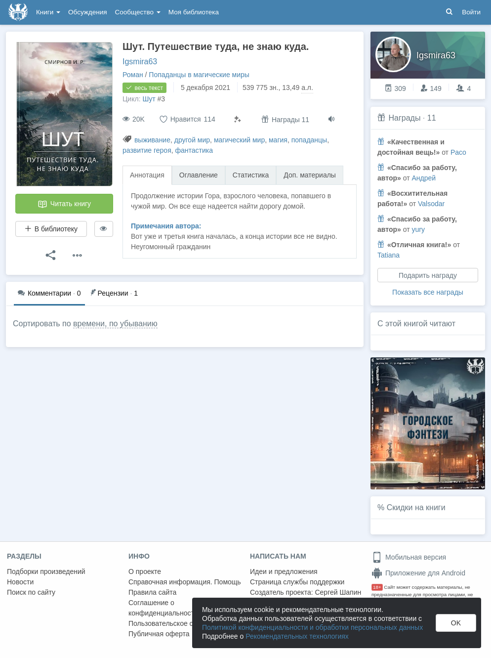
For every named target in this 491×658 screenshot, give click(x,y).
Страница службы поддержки (297, 582)
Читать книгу (64, 204)
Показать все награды (427, 292)
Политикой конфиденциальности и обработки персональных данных (312, 627)
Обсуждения (87, 12)
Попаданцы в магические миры (199, 75)
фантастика (194, 150)
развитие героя (147, 150)
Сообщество (138, 12)
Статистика (251, 175)
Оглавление (198, 175)
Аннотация (147, 175)
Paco (458, 152)
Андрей (423, 178)
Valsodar (431, 204)
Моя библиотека (193, 12)
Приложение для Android (418, 573)
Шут (148, 99)
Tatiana (388, 255)
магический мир (239, 140)
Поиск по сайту (31, 592)
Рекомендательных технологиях (297, 636)
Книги (48, 12)
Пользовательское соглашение (178, 623)
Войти (471, 12)
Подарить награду (428, 275)
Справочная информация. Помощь (184, 582)
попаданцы (309, 140)
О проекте (144, 571)
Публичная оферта (159, 634)
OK (456, 623)
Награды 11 (285, 119)
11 (431, 118)
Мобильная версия (408, 557)
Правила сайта (152, 592)
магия (278, 140)
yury (417, 229)
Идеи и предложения (284, 571)
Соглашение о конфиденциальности (163, 608)
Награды (404, 118)
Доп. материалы (310, 175)
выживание (152, 140)
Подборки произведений (46, 571)
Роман (133, 75)
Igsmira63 (140, 61)
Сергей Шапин (338, 592)
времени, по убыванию (115, 323)
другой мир (192, 140)
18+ (377, 587)
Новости (20, 582)
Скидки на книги (416, 507)
